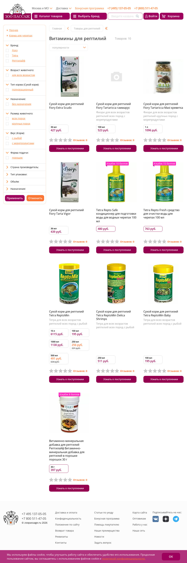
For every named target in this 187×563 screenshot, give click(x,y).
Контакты (61, 542)
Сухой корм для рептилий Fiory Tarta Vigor (66, 212)
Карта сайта (140, 512)
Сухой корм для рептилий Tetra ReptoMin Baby (160, 313)
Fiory (15, 50)
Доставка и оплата (66, 512)
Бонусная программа (89, 8)
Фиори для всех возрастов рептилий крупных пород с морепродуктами (160, 115)
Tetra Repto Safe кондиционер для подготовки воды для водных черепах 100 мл (116, 215)
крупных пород (21, 123)
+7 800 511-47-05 (34, 518)
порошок (17, 157)
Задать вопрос (103, 542)
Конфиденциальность (68, 518)
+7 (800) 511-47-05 (146, 8)
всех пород (18, 118)
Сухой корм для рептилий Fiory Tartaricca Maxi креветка (163, 106)
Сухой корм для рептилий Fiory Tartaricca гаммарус (113, 106)
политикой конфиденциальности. (123, 558)
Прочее (13, 30)
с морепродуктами (23, 143)
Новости (99, 536)
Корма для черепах (20, 35)
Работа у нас (140, 524)
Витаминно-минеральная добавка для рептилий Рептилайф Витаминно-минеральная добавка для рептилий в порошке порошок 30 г (66, 450)
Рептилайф (18, 60)
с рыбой (17, 138)
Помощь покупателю (106, 524)
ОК (171, 557)
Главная (57, 28)
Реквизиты (61, 536)
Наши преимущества (106, 530)
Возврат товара (64, 530)
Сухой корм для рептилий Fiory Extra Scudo (66, 106)
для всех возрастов (23, 75)
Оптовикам (139, 518)
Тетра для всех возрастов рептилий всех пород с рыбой (68, 321)
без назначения (21, 104)
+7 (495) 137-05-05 (119, 8)
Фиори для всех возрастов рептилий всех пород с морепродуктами (113, 115)
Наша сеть (139, 530)
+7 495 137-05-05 (34, 514)
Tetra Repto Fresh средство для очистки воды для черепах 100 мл (161, 213)
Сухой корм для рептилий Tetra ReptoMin (66, 313)
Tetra (15, 55)
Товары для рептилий (87, 28)
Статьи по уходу (103, 512)
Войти (153, 16)
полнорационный (22, 89)
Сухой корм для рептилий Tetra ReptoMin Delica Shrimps (113, 315)
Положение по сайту (67, 524)
